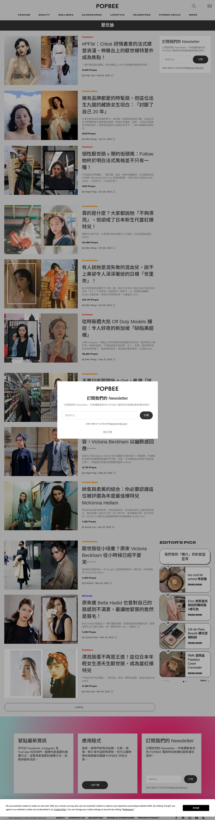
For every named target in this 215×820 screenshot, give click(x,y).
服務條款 (114, 424)
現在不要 (107, 432)
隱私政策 (123, 424)
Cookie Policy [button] (60, 809)
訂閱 (146, 415)
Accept (196, 808)
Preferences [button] (128, 809)
